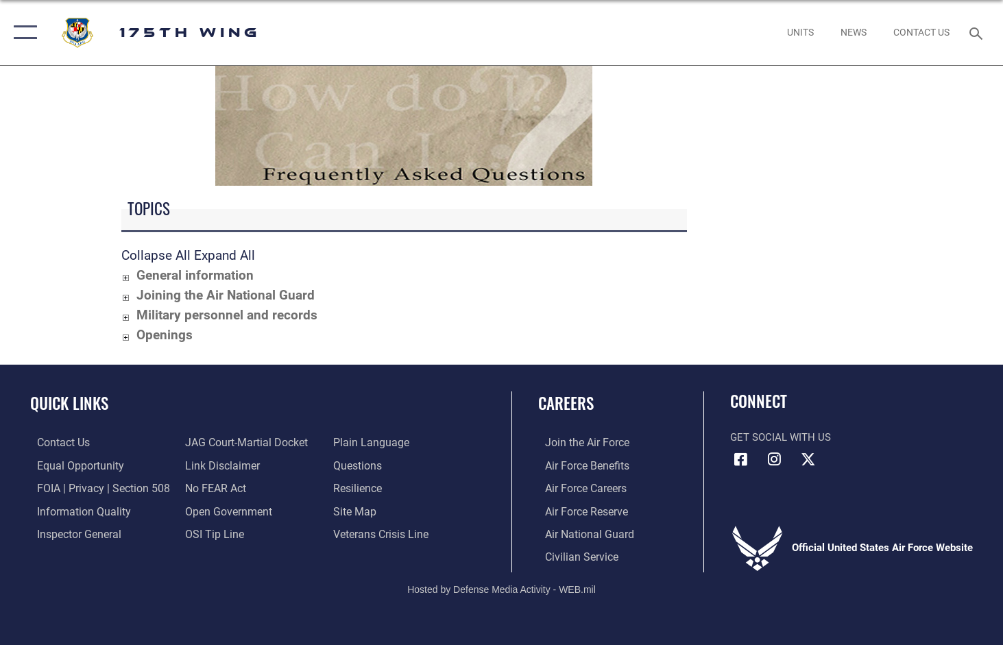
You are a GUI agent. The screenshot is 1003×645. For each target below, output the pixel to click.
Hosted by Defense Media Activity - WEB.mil (501, 587)
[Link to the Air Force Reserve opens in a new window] (578, 510)
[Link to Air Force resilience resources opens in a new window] (359, 487)
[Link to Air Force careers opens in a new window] (578, 487)
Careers (566, 403)
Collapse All (156, 255)
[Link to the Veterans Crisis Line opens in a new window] (381, 532)
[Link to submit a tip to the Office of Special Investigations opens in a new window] (210, 532)
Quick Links (69, 403)
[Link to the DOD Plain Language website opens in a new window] (369, 442)
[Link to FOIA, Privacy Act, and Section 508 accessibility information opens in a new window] (93, 487)
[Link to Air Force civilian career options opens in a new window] (573, 555)
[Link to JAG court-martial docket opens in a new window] (242, 442)
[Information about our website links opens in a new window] (218, 465)
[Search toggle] (978, 32)
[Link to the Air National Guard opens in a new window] (580, 532)
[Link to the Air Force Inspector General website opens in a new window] (70, 532)
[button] (22, 32)
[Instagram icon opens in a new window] (774, 459)
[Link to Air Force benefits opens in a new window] (579, 465)
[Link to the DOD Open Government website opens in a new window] (224, 510)
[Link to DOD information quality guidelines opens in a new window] (74, 510)
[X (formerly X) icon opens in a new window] (808, 459)
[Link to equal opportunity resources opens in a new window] (71, 465)
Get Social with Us (780, 437)
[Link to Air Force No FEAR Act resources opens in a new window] (213, 487)
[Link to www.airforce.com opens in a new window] (579, 442)
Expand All (224, 255)
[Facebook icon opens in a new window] (740, 459)
